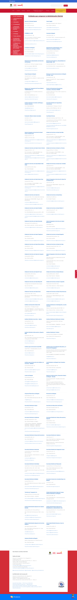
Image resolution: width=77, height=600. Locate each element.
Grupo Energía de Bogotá (30, 74)
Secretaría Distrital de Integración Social (55, 449)
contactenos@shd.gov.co (30, 458)
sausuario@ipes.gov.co (29, 352)
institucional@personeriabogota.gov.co (55, 399)
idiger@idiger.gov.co (29, 108)
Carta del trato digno (17, 583)
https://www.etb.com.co (51, 82)
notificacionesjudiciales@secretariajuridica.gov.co (23, 568)
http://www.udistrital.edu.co (52, 534)
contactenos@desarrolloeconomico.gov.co (34, 441)
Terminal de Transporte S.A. (31, 492)
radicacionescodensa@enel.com (53, 39)
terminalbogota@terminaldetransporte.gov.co (35, 498)
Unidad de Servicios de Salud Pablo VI (54, 208)
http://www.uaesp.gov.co (30, 533)
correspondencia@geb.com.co (31, 81)
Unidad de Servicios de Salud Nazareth (33, 281)
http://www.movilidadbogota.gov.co (32, 475)
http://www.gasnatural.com (52, 128)
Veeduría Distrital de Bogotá (31, 538)
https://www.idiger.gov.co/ (30, 110)
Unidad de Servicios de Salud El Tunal (33, 271)
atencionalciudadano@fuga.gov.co (32, 122)
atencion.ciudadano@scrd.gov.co (53, 424)
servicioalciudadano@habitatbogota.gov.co (34, 486)
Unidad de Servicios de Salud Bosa (54, 194)
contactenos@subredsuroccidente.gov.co (55, 201)
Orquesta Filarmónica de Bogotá (32, 393)
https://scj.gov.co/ (50, 112)
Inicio (13, 10)
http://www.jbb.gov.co (51, 371)
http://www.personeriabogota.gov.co (54, 401)
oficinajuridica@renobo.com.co (53, 389)
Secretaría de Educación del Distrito (54, 405)
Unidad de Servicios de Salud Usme (33, 291)
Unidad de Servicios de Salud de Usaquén (34, 254)
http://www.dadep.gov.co (51, 57)
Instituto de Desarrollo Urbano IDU (32, 304)
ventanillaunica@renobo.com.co (53, 387)
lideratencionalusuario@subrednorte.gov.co (55, 228)
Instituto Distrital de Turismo (52, 332)
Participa (47, 10)
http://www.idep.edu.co (51, 358)
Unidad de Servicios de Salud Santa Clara (34, 179)
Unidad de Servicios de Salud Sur (32, 194)
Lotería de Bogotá (29, 375)
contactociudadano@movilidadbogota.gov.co (34, 473)
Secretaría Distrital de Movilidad (32, 463)
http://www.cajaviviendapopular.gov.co (33, 29)
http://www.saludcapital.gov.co (31, 413)
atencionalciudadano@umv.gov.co (53, 514)
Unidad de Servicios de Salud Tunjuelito (55, 281)
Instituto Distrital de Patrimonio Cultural (55, 319)
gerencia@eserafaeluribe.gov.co (31, 174)
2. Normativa (15, 22)
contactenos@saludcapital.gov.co (32, 411)
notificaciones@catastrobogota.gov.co (33, 517)
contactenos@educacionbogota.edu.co (54, 411)
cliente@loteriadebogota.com (31, 381)
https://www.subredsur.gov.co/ (52, 189)
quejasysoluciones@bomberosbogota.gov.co (56, 500)
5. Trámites (14, 32)
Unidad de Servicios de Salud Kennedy (33, 221)
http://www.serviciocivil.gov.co (31, 70)
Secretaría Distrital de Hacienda (32, 449)
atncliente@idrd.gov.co (30, 340)
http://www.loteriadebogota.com (32, 385)
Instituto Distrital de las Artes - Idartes (33, 319)
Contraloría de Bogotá (30, 47)
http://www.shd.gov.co (29, 460)
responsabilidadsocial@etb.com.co (53, 84)
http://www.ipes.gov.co (29, 354)
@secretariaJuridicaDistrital (19, 570)
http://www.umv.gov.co (51, 516)
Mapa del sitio (30, 584)
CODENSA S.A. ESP (29, 33)
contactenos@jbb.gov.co (51, 369)
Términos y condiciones (27, 583)
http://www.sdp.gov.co (51, 473)
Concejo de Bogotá (50, 33)
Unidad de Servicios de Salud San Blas (55, 132)
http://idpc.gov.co (50, 328)
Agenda (28, 10)
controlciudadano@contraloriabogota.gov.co (34, 53)
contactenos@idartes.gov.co (31, 325)
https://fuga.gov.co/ (29, 124)
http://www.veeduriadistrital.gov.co (32, 546)
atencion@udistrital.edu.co (52, 532)
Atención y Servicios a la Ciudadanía (60, 11)
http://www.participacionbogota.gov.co (54, 315)
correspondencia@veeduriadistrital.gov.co (34, 544)
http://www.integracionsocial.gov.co (54, 457)
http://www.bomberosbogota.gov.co (54, 502)
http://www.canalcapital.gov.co (52, 29)
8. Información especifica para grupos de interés (16, 39)
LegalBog (53, 10)
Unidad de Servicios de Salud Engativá (55, 234)
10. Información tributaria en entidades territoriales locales (16, 52)
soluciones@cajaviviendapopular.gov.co (33, 27)
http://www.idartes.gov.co (30, 327)
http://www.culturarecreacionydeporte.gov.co (56, 426)
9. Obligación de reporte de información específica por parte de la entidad (16, 46)
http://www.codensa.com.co (30, 43)
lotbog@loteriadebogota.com (31, 383)
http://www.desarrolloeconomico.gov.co (33, 443)
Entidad (18, 10)
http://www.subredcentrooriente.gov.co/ (33, 143)
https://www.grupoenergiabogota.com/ (33, 83)
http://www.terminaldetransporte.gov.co (33, 500)
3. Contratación (15, 25)
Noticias (23, 10)
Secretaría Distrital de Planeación (53, 463)
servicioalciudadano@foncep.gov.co (54, 97)
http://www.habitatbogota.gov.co (32, 488)
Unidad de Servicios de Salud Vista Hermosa (56, 291)
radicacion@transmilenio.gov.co (31, 97)
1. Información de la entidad (16, 19)
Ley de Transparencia (17, 16)
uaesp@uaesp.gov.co (29, 531)
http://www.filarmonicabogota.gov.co (33, 401)
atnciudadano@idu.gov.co (30, 313)
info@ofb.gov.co (28, 399)
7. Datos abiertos (16, 36)
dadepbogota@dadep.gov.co (52, 55)
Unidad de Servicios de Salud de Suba (54, 244)
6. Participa (14, 34)
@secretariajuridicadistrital (38, 570)
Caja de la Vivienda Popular (31, 21)
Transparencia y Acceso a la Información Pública (38, 11)
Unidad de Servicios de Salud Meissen (54, 271)
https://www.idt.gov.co (51, 338)
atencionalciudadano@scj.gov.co (53, 110)
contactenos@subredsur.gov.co (53, 187)
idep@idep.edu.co (50, 356)
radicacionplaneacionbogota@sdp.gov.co (55, 471)
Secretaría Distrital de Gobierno (53, 435)
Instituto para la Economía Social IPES (33, 346)
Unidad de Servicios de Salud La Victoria (55, 148)
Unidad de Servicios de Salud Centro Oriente (35, 148)
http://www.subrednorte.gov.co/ (53, 230)
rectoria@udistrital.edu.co (52, 530)
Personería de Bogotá (51, 393)
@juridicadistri (28, 570)
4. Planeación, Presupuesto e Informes (15, 28)
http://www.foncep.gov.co (51, 99)
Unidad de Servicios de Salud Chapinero (34, 234)
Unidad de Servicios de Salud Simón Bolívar (34, 244)
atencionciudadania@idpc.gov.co (53, 326)
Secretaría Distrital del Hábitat (31, 479)
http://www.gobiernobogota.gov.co (53, 445)
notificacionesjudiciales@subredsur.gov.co (34, 204)
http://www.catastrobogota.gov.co (32, 519)
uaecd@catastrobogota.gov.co (31, 515)
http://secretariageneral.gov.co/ (53, 486)
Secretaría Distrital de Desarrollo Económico (34, 435)
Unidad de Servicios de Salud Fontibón (33, 208)
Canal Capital (49, 21)
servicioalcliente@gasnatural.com (53, 123)
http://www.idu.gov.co (29, 315)
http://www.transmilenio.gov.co (31, 99)
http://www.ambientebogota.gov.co (32, 431)
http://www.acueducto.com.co (52, 68)
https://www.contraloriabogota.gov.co (33, 55)
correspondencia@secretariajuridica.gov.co (22, 565)
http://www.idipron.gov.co (30, 371)
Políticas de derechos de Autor (19, 584)
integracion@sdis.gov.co (51, 455)
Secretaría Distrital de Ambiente (32, 417)
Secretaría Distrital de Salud (31, 405)
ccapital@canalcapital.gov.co (52, 27)
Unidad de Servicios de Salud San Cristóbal (56, 163)
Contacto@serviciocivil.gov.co (31, 68)
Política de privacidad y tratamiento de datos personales (25, 585)
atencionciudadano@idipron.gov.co (32, 369)
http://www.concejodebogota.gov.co (54, 41)
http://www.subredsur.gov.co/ (52, 268)
